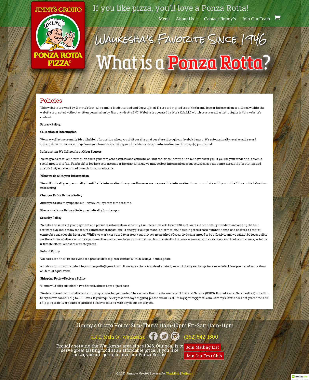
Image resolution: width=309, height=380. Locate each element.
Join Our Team (256, 19)
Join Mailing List (202, 347)
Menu (164, 19)
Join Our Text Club (204, 355)
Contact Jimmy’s (220, 19)
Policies (187, 373)
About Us (185, 19)
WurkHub (173, 373)
